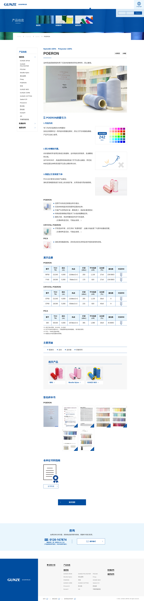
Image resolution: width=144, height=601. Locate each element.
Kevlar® (22, 113)
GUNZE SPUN (25, 60)
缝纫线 (37, 36)
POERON (23, 83)
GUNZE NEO (24, 89)
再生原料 (23, 76)
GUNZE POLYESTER (84, 574)
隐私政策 (54, 599)
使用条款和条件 (68, 599)
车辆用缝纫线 (24, 119)
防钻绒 (22, 109)
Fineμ (22, 79)
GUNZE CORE (25, 93)
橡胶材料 (22, 128)
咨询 (44, 599)
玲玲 (21, 86)
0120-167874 (58, 540)
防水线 (22, 106)
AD (21, 116)
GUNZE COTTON (26, 96)
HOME (19, 36)
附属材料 (22, 123)
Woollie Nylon (24, 72)
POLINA (23, 69)
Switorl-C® (23, 99)
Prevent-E (23, 103)
